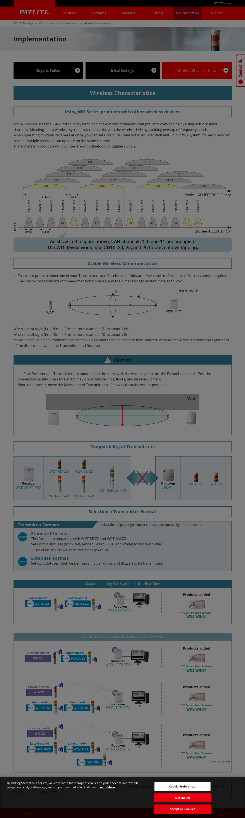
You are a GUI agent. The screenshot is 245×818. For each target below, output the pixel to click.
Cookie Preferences (182, 786)
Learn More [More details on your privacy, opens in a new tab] (106, 787)
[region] (122, 797)
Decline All (182, 798)
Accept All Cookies (182, 809)
